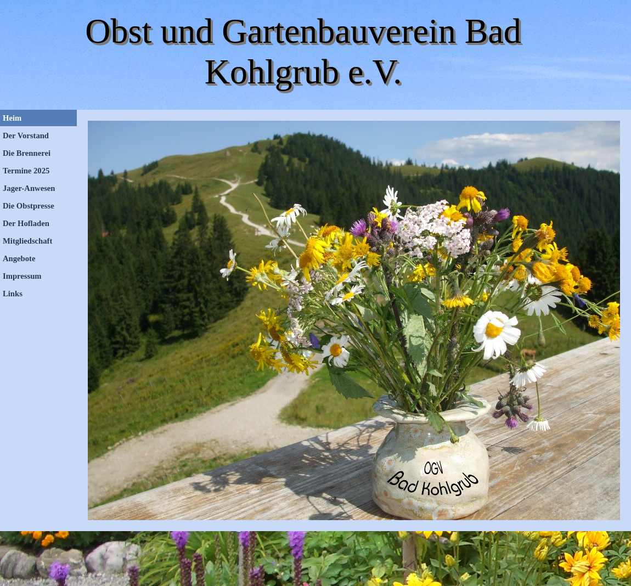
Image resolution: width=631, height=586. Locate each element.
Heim (12, 118)
